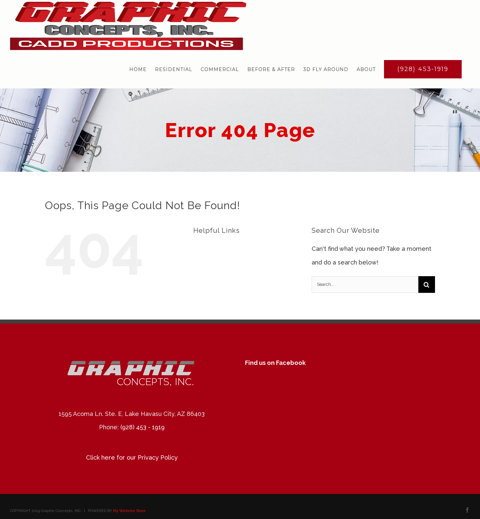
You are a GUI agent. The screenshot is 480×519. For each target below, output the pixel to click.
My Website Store (129, 511)
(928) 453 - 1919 (142, 427)
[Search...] (365, 284)
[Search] (426, 284)
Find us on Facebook (275, 362)
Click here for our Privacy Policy (132, 457)
